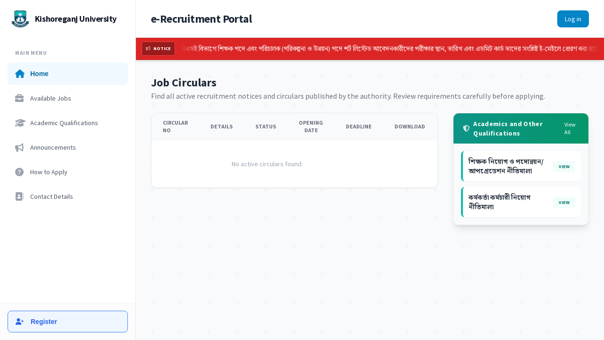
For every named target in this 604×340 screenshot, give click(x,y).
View (564, 166)
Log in (573, 19)
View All (570, 128)
